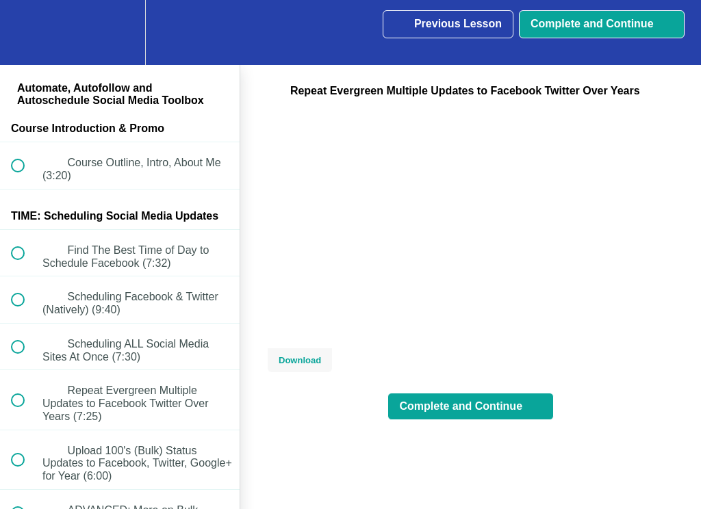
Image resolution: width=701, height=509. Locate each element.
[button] (25, 32)
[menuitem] (119, 32)
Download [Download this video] (300, 360)
